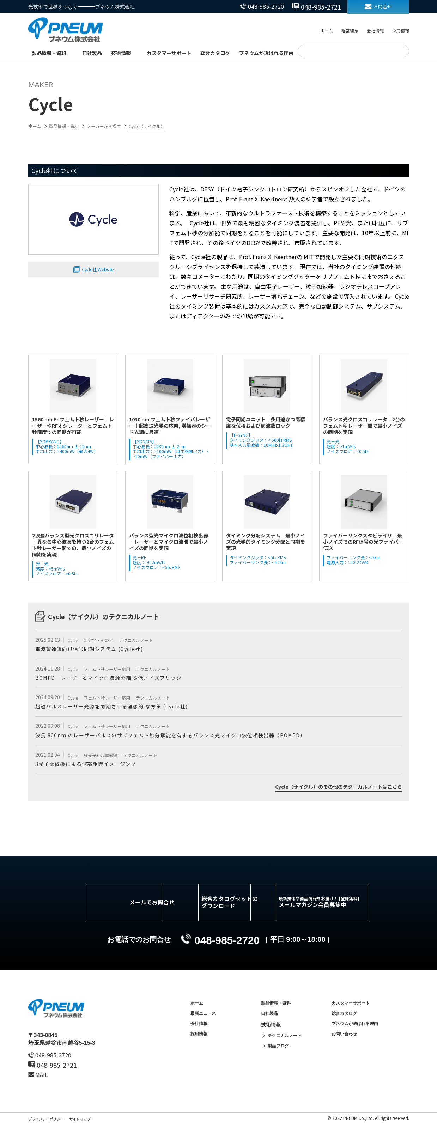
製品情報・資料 (49, 52)
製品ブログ (280, 1062)
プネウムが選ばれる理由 (266, 52)
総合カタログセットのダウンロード (229, 909)
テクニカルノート (146, 640)
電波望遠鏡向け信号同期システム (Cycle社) (97, 649)
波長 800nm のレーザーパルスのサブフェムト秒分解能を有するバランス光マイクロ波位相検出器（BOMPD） (189, 737)
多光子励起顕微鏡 (106, 757)
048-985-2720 (255, 6)
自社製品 (92, 52)
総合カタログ (215, 52)
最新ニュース (205, 1026)
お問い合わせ (346, 1050)
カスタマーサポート (169, 52)
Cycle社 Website (97, 270)
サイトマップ (89, 1129)
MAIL (44, 1084)
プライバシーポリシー (49, 1129)
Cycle (74, 640)
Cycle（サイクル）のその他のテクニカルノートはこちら (329, 790)
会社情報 (375, 31)
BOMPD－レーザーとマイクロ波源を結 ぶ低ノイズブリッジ (119, 678)
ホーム (326, 31)
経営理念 (349, 31)
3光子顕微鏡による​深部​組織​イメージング (93, 766)
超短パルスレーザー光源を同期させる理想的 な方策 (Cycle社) (123, 707)
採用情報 (400, 31)
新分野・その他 (104, 640)
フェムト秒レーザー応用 (113, 669)
